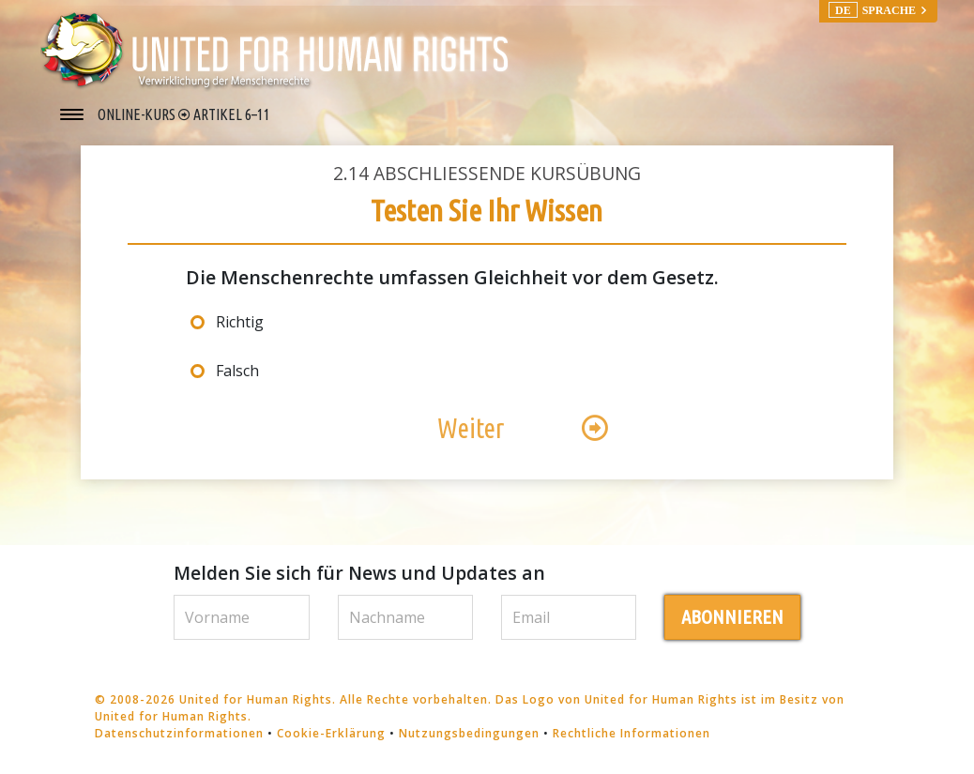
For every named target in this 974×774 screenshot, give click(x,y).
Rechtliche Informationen (631, 733)
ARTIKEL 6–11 (231, 114)
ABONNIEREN (732, 617)
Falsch (237, 370)
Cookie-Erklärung (331, 733)
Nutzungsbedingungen (469, 733)
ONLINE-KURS (138, 114)
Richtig (240, 321)
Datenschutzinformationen (179, 733)
